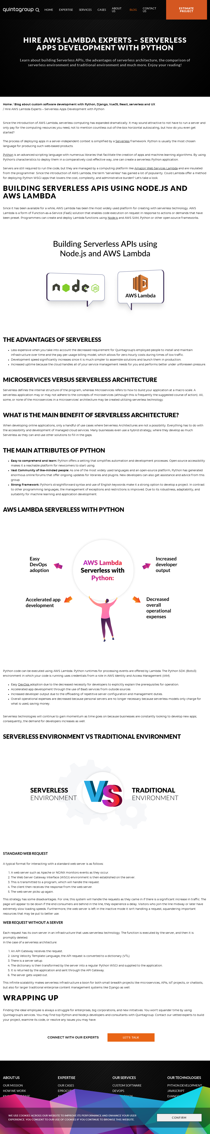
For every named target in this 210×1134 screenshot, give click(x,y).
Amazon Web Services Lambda (156, 168)
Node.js (113, 218)
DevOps (24, 684)
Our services (124, 1077)
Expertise (66, 9)
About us (116, 10)
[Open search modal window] (37, 9)
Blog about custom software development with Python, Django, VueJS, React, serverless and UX (84, 104)
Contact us (149, 10)
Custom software (127, 1085)
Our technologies (184, 1077)
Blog (133, 9)
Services (85, 9)
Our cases (66, 1085)
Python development (184, 1085)
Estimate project (186, 10)
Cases (102, 9)
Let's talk (131, 1037)
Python (8, 155)
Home (48, 9)
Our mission (13, 1085)
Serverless (122, 141)
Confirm (179, 1117)
